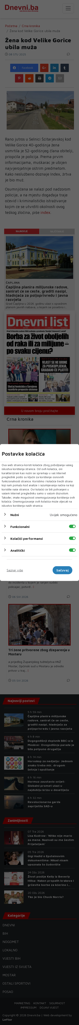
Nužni (14, 515)
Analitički (17, 550)
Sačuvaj (62, 570)
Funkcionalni (20, 527)
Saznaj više (15, 570)
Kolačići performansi (26, 538)
